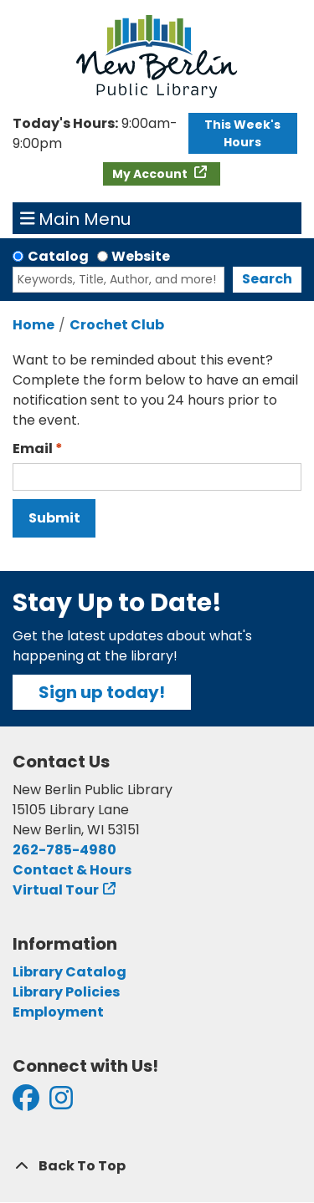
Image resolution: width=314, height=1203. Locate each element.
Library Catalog (69, 971)
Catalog (58, 256)
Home (33, 324)
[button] (96, 134)
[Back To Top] (157, 1166)
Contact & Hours (72, 869)
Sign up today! (102, 692)
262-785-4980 (64, 849)
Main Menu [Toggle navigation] (75, 218)
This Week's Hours (242, 133)
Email (33, 448)
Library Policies (66, 992)
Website (140, 256)
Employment (58, 1012)
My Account (151, 174)
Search (267, 278)
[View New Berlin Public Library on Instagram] (61, 1103)
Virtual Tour (56, 890)
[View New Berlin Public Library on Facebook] (26, 1103)
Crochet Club (116, 324)
